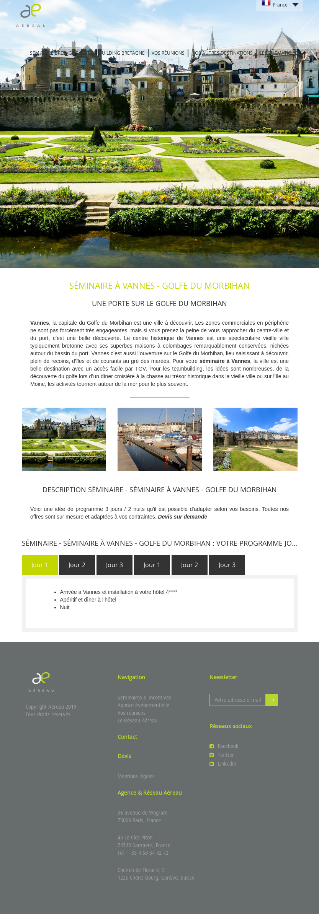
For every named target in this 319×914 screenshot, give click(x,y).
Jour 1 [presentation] (39, 565)
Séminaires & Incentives (144, 697)
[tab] (40, 565)
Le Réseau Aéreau (137, 720)
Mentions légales (136, 776)
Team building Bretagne (115, 53)
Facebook (224, 746)
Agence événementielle (143, 705)
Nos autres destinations (222, 53)
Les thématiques (280, 53)
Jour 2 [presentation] (77, 565)
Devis (124, 755)
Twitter (221, 755)
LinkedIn (222, 764)
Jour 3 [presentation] (114, 565)
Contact (127, 736)
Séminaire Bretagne (54, 53)
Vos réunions (168, 53)
